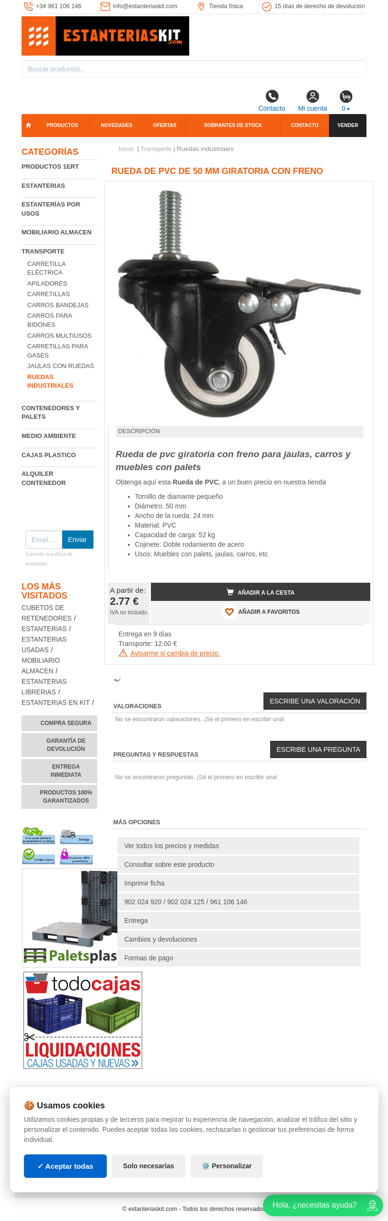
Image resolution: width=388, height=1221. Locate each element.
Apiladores (47, 283)
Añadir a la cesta (261, 592)
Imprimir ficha (145, 883)
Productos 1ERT (50, 166)
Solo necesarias (148, 1166)
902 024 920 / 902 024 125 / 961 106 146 (186, 902)
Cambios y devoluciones (161, 939)
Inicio (126, 148)
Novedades (117, 125)
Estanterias (43, 185)
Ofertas (165, 125)
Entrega (136, 920)
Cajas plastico (49, 455)
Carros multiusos (59, 335)
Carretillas (48, 294)
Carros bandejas (58, 305)
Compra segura (65, 723)
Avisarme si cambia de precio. (169, 653)
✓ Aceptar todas (65, 1166)
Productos (62, 125)
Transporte (43, 251)
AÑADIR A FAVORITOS (261, 611)
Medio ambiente (49, 435)
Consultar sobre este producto (170, 864)
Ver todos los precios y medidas (172, 846)
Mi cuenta (312, 100)
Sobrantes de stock (233, 125)
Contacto (271, 100)
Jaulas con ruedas (60, 365)
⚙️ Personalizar (226, 1166)
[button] (354, 192)
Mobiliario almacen (56, 232)
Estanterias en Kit (56, 702)
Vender (347, 125)
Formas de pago (149, 958)
